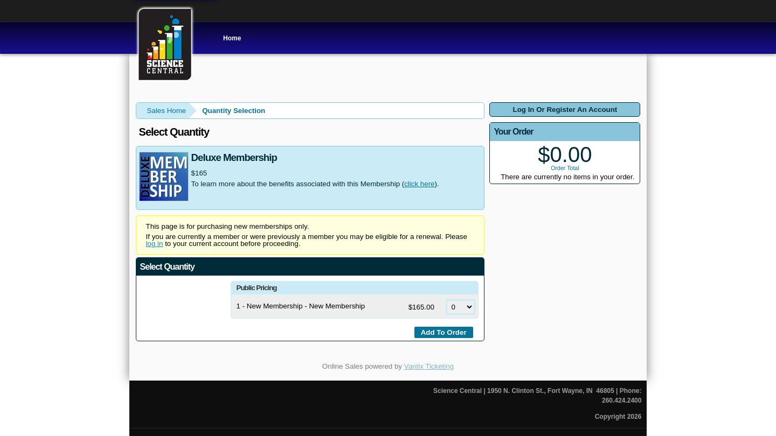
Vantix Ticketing (429, 366)
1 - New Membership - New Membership (301, 306)
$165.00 (422, 307)
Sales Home (166, 111)
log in (154, 244)
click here (419, 184)
